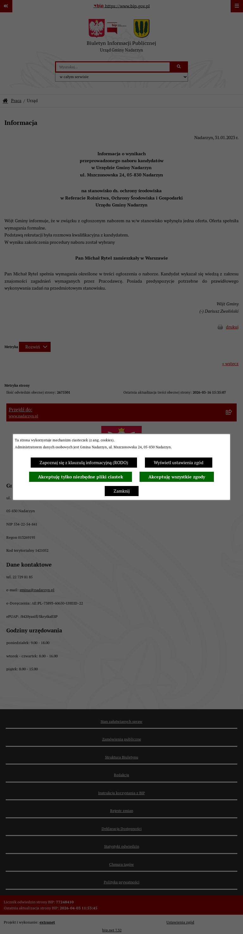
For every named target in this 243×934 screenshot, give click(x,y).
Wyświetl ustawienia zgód (178, 462)
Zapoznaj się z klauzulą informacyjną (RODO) (84, 462)
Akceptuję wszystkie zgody (176, 477)
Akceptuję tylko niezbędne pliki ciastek (80, 477)
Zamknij (122, 491)
